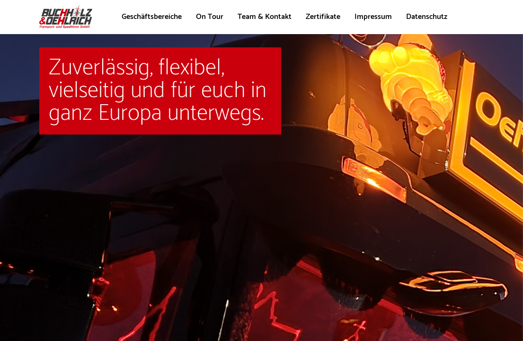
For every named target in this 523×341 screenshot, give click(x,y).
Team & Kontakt (265, 16)
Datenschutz (426, 16)
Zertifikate (323, 16)
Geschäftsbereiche (152, 16)
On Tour (209, 16)
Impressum (373, 16)
